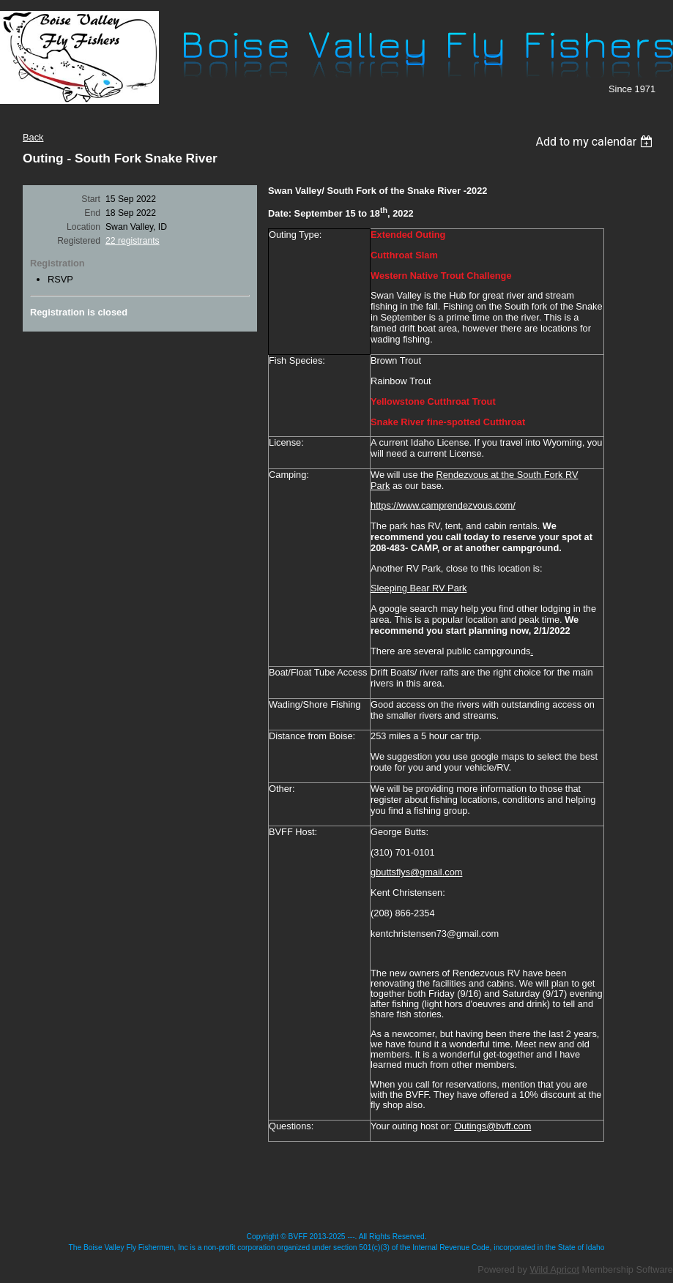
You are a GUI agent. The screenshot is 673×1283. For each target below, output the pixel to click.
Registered (78, 241)
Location (83, 227)
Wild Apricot (554, 1269)
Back (33, 137)
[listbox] (595, 141)
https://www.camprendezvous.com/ (443, 505)
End (92, 213)
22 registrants (132, 241)
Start (90, 199)
